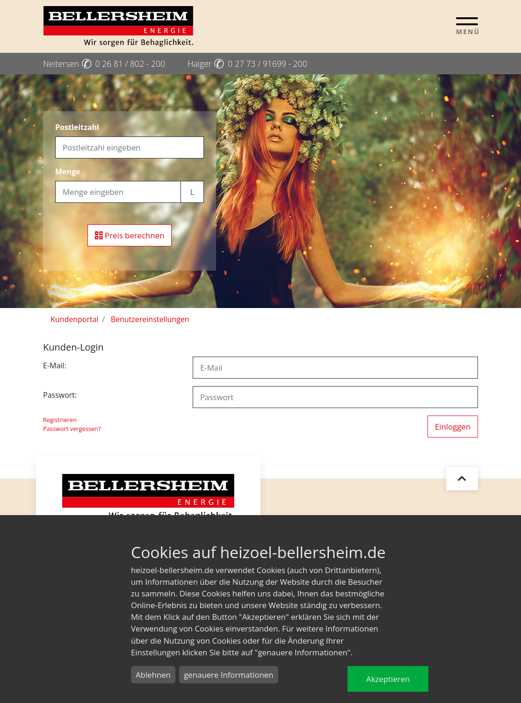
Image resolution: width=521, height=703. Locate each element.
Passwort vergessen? (72, 428)
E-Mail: (54, 365)
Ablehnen (153, 674)
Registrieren (60, 420)
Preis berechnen (130, 235)
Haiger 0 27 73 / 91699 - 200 (247, 63)
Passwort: (60, 395)
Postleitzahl (77, 127)
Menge (67, 171)
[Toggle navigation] (467, 26)
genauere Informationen (228, 674)
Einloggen (452, 426)
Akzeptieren (388, 679)
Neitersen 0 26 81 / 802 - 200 (104, 63)
